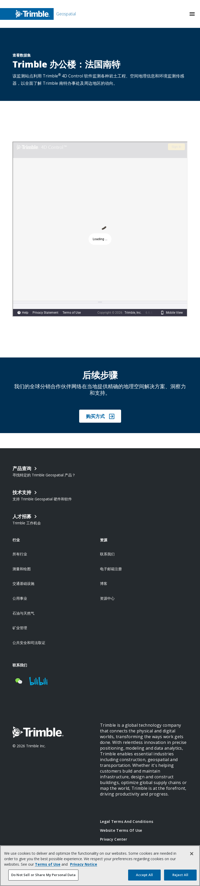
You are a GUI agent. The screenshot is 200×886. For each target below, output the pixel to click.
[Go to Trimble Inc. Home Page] (38, 732)
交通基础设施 (23, 583)
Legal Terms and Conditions (126, 821)
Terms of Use (47, 864)
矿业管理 (19, 627)
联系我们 (107, 553)
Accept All (144, 874)
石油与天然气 (23, 613)
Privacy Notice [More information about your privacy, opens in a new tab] (83, 864)
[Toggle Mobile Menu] (192, 14)
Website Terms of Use (121, 830)
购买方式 (100, 416)
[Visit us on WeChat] (18, 681)
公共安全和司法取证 (28, 642)
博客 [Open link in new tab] (103, 583)
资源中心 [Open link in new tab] (107, 598)
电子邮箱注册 (111, 568)
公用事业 (19, 598)
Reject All (180, 874)
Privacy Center (113, 839)
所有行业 (19, 553)
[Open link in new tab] (56, 519)
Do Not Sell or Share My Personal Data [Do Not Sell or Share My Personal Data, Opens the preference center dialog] (43, 874)
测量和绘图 (21, 568)
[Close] (191, 853)
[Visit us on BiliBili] (38, 681)
